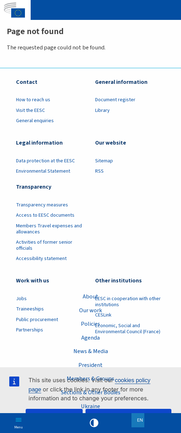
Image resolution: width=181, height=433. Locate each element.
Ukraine (90, 406)
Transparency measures (42, 205)
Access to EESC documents (45, 215)
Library (102, 110)
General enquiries (35, 120)
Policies (90, 324)
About (90, 296)
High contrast (94, 423)
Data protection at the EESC (45, 160)
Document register (115, 99)
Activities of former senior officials (44, 245)
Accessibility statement (41, 258)
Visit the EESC (30, 110)
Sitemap (104, 160)
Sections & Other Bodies (90, 392)
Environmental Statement (43, 171)
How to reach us (33, 99)
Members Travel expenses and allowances (49, 229)
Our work (90, 310)
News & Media (90, 351)
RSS (99, 171)
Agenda (90, 338)
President (90, 365)
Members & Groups (90, 378)
